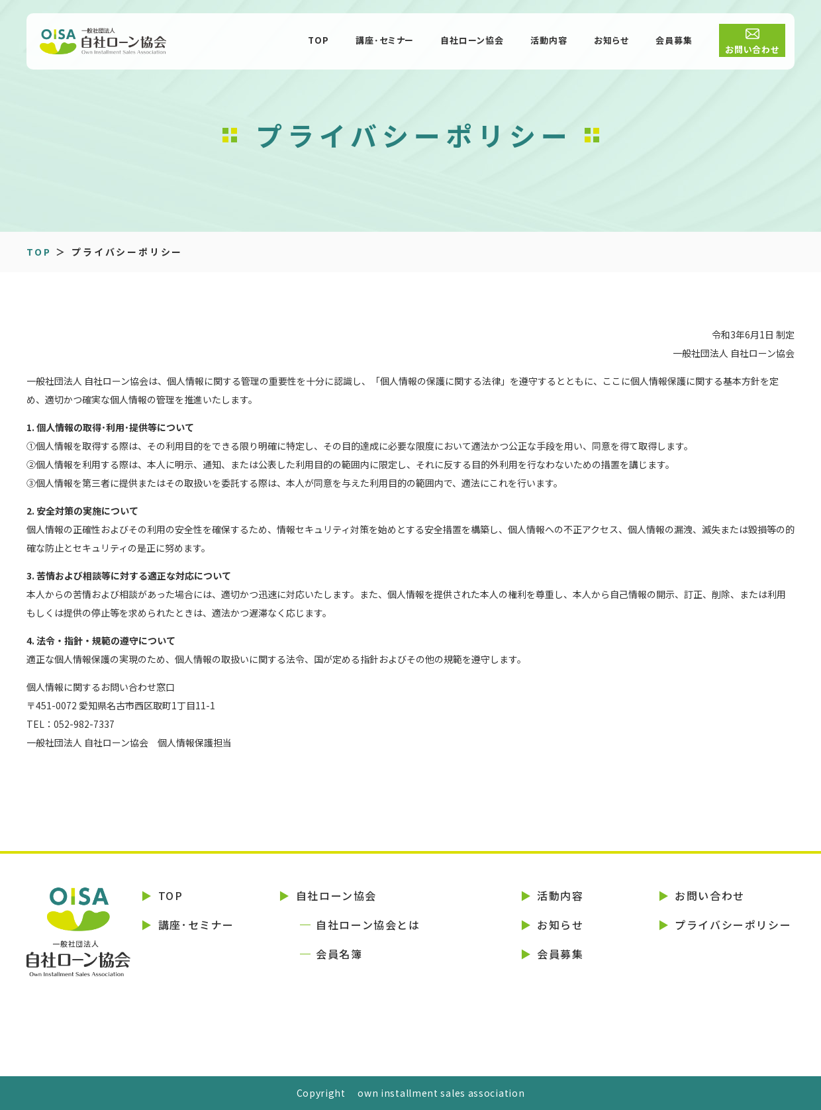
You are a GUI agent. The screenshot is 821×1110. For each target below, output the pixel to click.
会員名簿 (339, 954)
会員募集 (674, 41)
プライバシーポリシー (733, 925)
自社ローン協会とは (368, 925)
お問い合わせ (752, 50)
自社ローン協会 (472, 41)
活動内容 (548, 41)
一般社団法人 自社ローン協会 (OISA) (139, 43)
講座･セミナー (385, 41)
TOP (318, 41)
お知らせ (611, 41)
